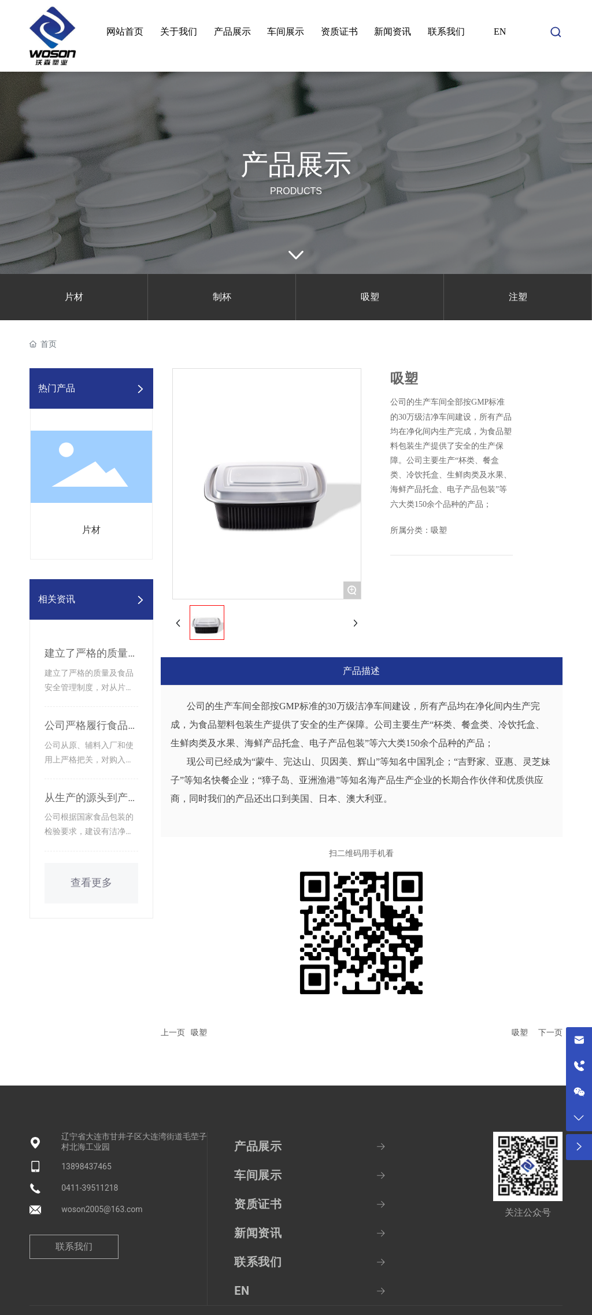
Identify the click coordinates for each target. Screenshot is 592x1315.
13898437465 (86, 1166)
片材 (74, 296)
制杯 (222, 296)
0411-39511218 (89, 1187)
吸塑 (370, 296)
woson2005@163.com (101, 1209)
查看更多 (91, 882)
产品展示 (296, 164)
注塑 (518, 296)
